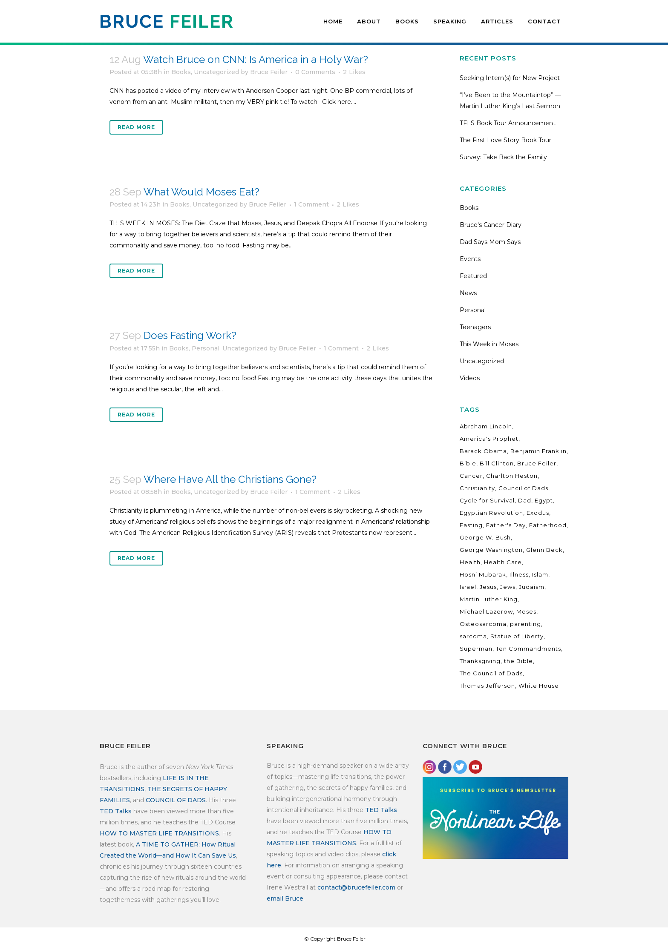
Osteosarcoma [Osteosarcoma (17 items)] (483, 623)
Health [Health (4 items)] (470, 562)
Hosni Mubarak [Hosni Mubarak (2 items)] (483, 574)
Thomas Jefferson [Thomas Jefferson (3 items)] (487, 685)
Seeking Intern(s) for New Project (510, 78)
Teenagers (475, 327)
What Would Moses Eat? (201, 192)
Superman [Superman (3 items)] (476, 648)
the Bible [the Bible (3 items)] (518, 660)
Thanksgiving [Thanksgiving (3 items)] (480, 660)
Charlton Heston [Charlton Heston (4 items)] (512, 475)
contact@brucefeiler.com (356, 887)
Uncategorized (216, 72)
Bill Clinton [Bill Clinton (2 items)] (497, 463)
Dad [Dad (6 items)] (524, 500)
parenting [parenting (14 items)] (525, 623)
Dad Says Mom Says (490, 242)
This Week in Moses (489, 344)
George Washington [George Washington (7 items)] (491, 549)
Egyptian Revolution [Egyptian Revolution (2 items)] (491, 512)
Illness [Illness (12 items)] (519, 574)
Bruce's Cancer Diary (490, 225)
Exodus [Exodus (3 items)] (538, 512)
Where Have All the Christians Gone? (230, 479)
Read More (136, 127)
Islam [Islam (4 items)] (540, 574)
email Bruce (285, 898)
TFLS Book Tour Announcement (508, 123)
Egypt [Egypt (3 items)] (544, 500)
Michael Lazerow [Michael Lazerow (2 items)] (486, 611)
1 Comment (311, 204)
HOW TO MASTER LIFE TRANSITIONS (159, 833)
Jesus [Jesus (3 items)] (488, 586)
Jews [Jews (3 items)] (507, 586)
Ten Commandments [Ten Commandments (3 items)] (528, 648)
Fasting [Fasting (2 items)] (471, 525)
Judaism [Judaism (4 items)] (531, 586)
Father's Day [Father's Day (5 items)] (506, 525)
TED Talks (116, 811)
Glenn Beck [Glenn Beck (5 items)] (544, 549)
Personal (205, 348)
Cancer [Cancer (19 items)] (471, 475)
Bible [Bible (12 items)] (468, 463)
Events (470, 259)
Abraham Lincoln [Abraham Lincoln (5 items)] (486, 426)
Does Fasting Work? (190, 335)
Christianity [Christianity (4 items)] (477, 488)
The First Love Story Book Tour (505, 140)
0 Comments (315, 72)
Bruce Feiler (269, 72)
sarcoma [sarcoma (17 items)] (473, 636)
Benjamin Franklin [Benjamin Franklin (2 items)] (538, 451)
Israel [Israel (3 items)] (468, 586)
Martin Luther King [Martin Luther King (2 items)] (489, 599)
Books (181, 72)
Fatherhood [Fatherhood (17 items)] (548, 525)
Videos (470, 378)
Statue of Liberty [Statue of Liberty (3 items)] (517, 636)
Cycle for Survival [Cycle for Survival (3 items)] (487, 500)
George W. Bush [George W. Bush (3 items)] (485, 537)
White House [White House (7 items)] (538, 685)
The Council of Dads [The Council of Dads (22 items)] (491, 673)
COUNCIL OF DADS (176, 800)
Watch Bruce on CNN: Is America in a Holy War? (255, 59)
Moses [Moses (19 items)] (526, 611)
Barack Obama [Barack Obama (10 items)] (483, 451)
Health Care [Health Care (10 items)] (503, 562)
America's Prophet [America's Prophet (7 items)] (489, 438)
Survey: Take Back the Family (503, 157)
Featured (473, 276)
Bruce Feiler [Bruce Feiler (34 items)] (536, 463)
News (468, 293)
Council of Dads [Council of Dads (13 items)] (523, 488)
